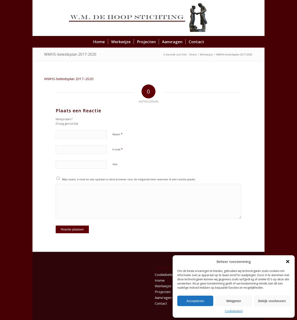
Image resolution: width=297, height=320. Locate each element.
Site (115, 164)
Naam (118, 134)
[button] (287, 261)
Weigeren (233, 301)
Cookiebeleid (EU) (169, 274)
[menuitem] (99, 42)
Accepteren (195, 301)
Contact (161, 303)
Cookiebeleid (233, 311)
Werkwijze (163, 286)
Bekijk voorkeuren (272, 301)
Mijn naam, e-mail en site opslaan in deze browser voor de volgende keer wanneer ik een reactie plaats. (129, 179)
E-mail (118, 149)
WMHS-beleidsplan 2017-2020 (70, 54)
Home (160, 280)
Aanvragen (163, 297)
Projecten (163, 291)
